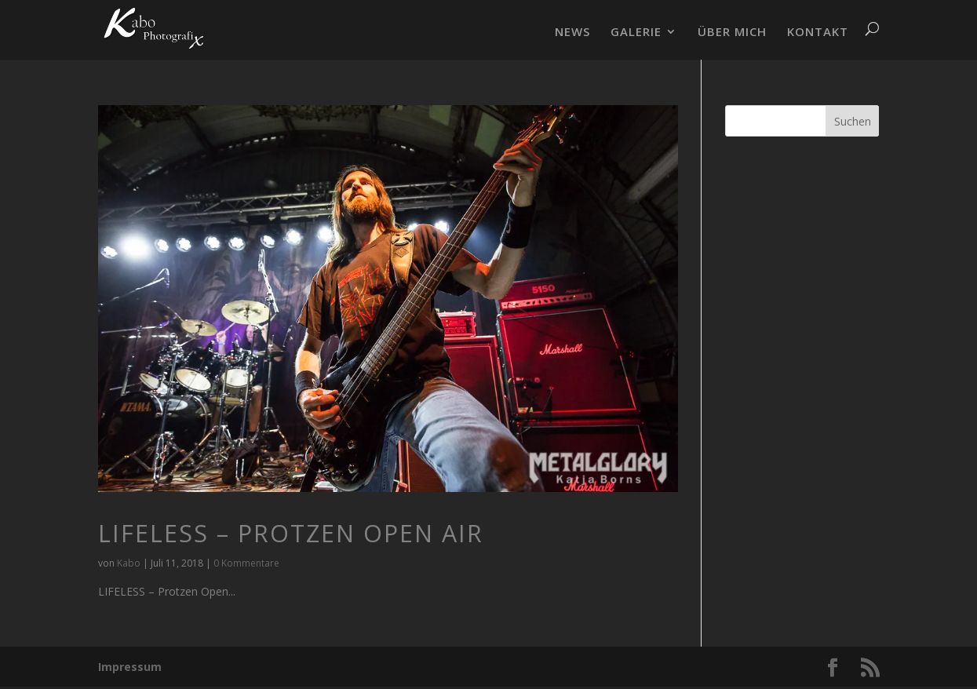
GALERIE (636, 32)
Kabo (128, 563)
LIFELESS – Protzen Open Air (290, 533)
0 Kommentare (246, 563)
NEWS (572, 32)
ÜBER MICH (732, 32)
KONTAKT (817, 32)
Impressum (130, 666)
